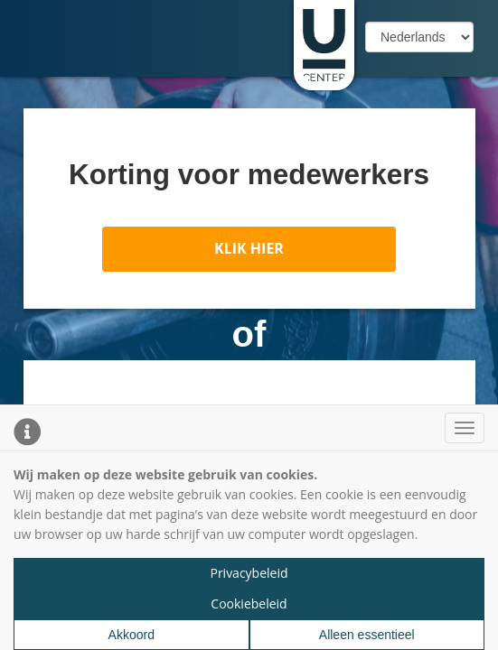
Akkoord (131, 634)
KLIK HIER (249, 248)
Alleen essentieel (367, 634)
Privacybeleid (248, 572)
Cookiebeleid (249, 603)
